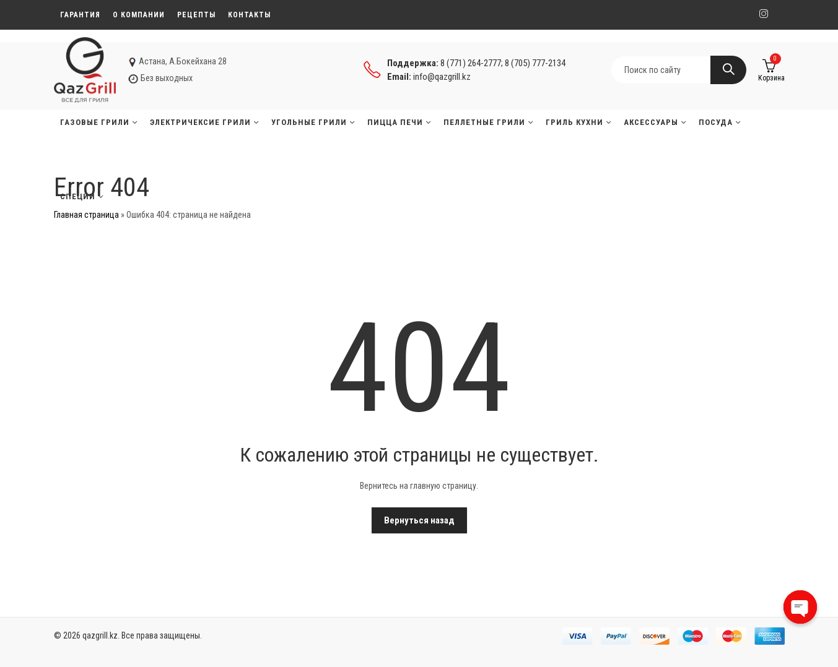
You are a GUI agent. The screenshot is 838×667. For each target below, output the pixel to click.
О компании (139, 15)
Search (728, 70)
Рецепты (196, 15)
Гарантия (80, 15)
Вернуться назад (419, 520)
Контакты (249, 15)
